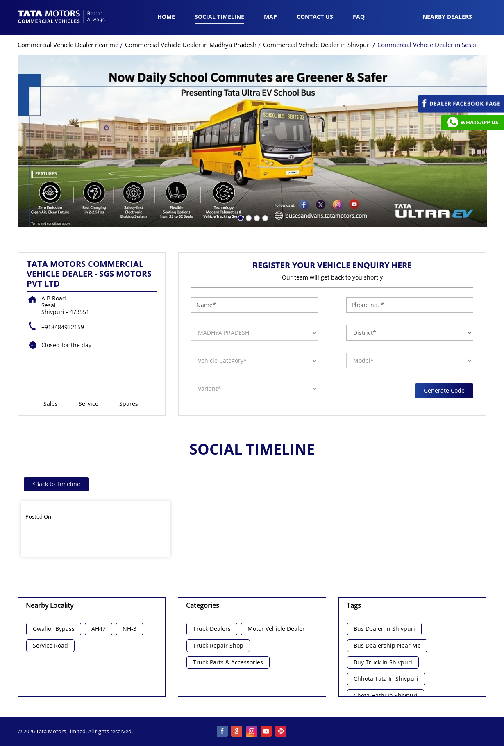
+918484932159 (62, 327)
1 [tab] (240, 217)
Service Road (50, 645)
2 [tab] (248, 217)
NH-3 (129, 628)
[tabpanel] (252, 141)
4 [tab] (264, 217)
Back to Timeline (56, 484)
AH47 (98, 628)
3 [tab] (256, 217)
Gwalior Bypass (54, 628)
